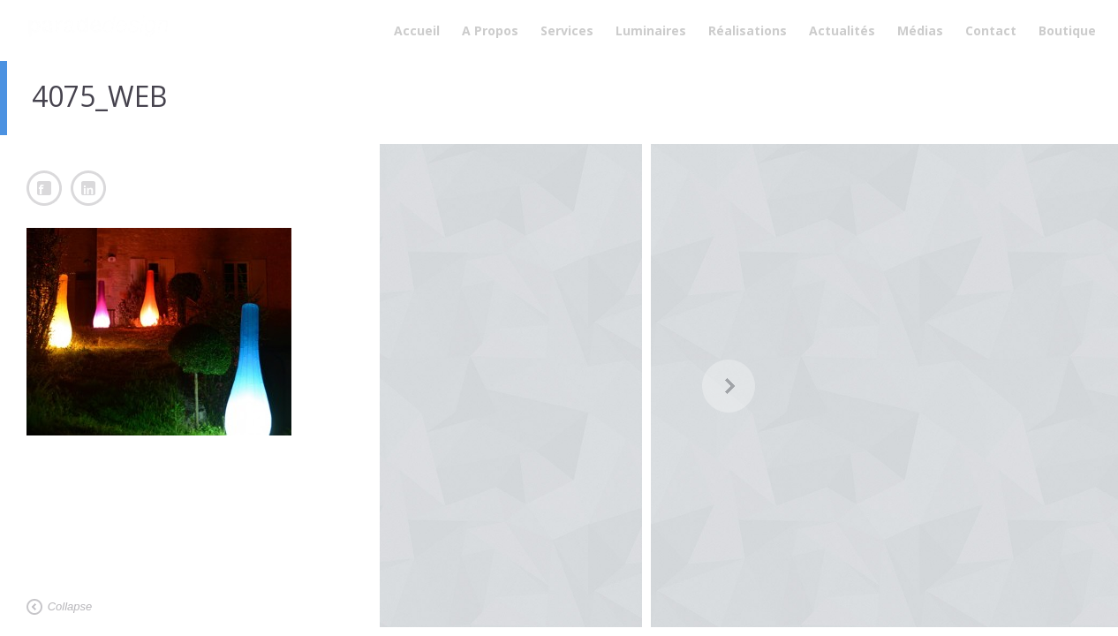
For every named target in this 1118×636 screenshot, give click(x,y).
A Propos (490, 30)
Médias (920, 30)
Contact (990, 30)
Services (566, 30)
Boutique (1067, 30)
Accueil (417, 30)
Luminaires (651, 30)
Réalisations (747, 30)
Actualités (842, 30)
